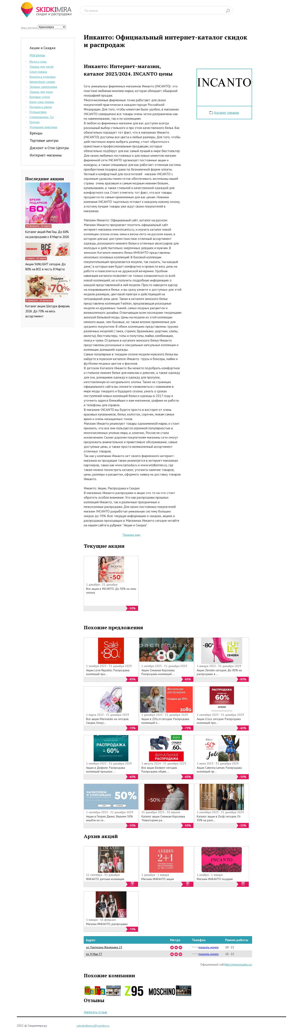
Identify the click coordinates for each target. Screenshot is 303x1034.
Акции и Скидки (42, 48)
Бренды (36, 133)
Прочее (34, 122)
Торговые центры (44, 140)
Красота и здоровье (42, 77)
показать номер (208, 947)
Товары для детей (41, 66)
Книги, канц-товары (41, 102)
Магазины (37, 55)
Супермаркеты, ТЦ (41, 117)
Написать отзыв (95, 1012)
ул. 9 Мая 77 (94, 954)
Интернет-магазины (46, 155)
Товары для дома (41, 92)
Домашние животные (43, 127)
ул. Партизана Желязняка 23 (104, 947)
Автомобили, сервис (42, 82)
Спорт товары (38, 72)
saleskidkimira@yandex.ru (93, 1025)
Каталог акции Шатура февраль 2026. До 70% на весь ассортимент (47, 311)
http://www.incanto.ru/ (238, 964)
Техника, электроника (43, 87)
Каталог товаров (226, 112)
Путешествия (37, 112)
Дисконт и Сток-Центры (49, 148)
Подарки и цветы (40, 107)
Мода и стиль (38, 61)
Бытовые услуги (39, 97)
